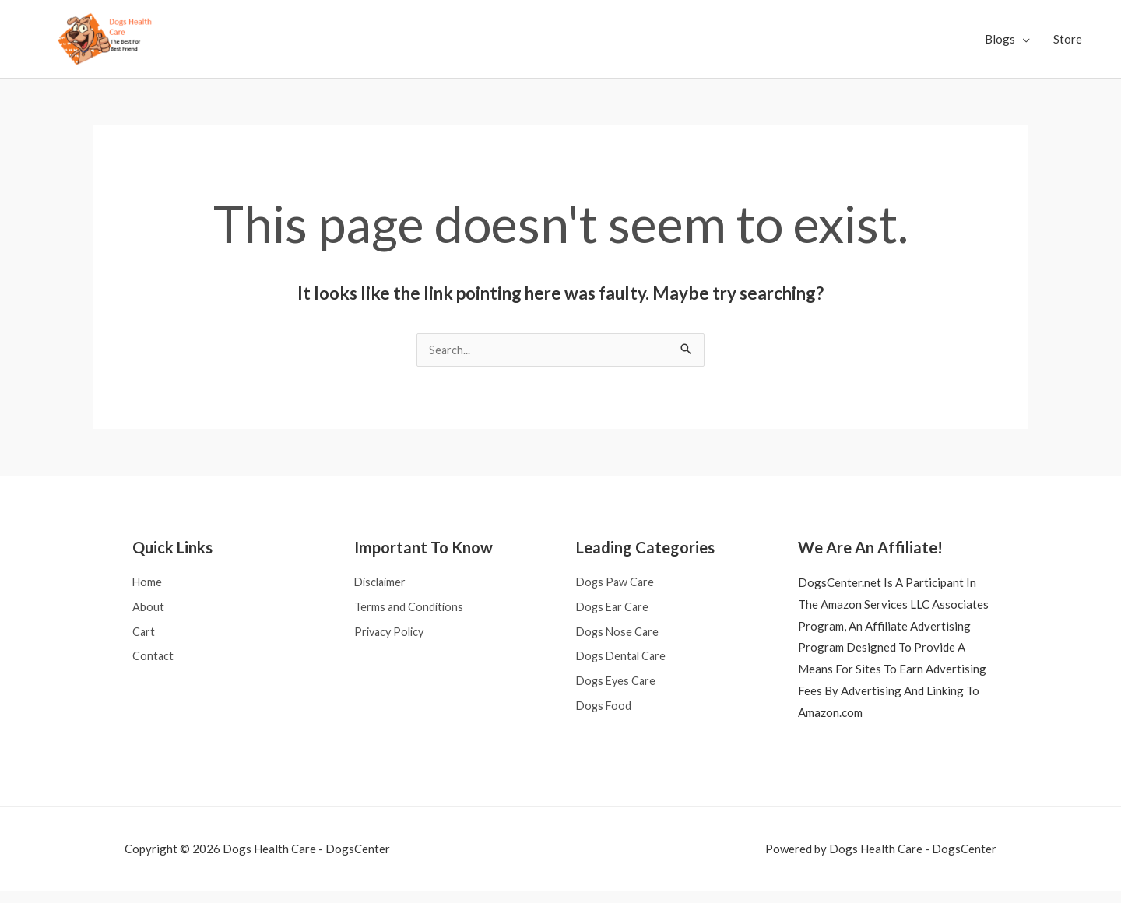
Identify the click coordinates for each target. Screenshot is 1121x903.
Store (1067, 44)
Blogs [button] (1000, 44)
